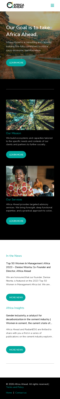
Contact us (21, 392)
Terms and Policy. (15, 387)
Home (9, 392)
